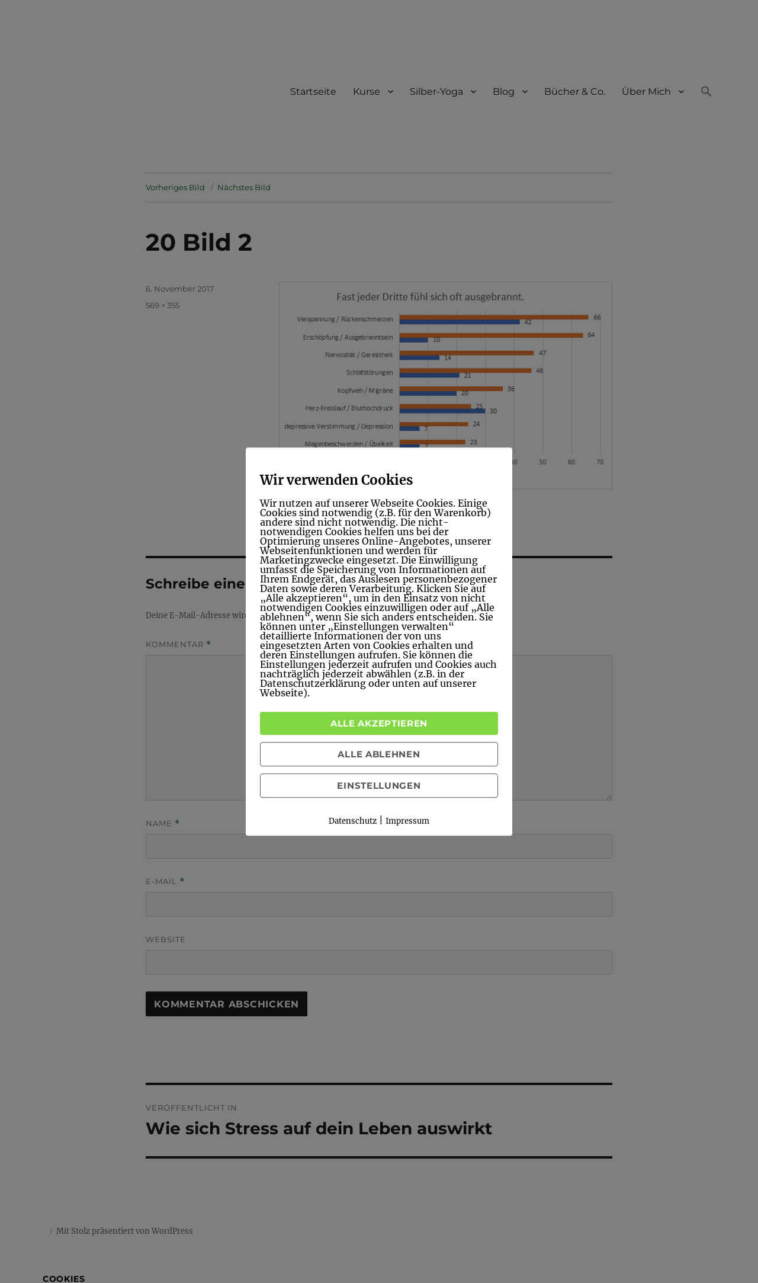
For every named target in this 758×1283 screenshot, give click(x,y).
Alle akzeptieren (379, 723)
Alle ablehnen (379, 754)
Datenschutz (353, 821)
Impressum (407, 821)
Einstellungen (378, 785)
